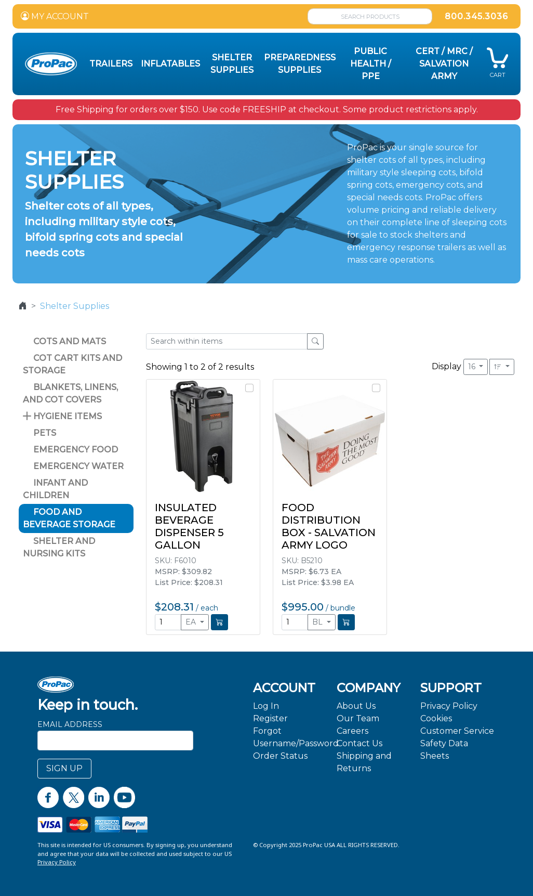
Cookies (436, 718)
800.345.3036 (476, 16)
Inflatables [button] (170, 64)
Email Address (69, 724)
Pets (39, 433)
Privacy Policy (448, 706)
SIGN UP (64, 768)
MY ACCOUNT (55, 16)
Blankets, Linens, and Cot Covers (70, 393)
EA (191, 622)
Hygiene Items (62, 416)
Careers (352, 731)
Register (270, 718)
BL (318, 622)
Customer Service (457, 731)
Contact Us (359, 743)
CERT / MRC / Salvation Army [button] (444, 63)
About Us (356, 706)
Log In (266, 706)
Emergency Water (73, 466)
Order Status (280, 756)
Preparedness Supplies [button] (300, 64)
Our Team (358, 718)
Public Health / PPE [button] (370, 63)
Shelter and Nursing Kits (59, 547)
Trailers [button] (110, 64)
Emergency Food (70, 450)
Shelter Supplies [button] (232, 64)
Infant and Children (55, 489)
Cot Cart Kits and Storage (72, 364)
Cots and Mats (64, 341)
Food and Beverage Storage (69, 518)
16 (472, 366)
